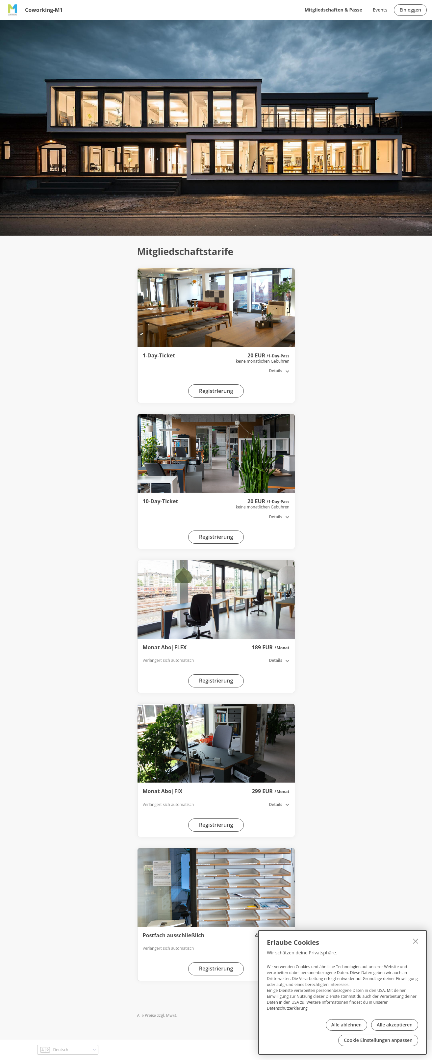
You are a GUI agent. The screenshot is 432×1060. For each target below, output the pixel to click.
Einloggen (410, 10)
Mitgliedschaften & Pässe (333, 10)
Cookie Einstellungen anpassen (378, 1040)
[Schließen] (415, 941)
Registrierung (216, 391)
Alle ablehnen (346, 1024)
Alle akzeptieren (395, 1024)
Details (275, 371)
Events (380, 10)
